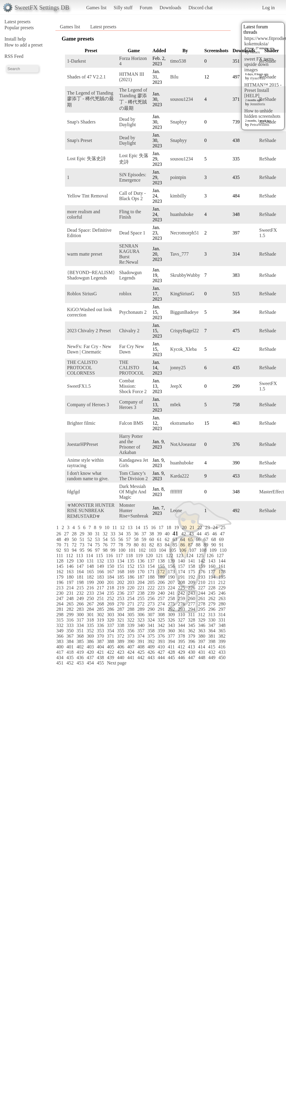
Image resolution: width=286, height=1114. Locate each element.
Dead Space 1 (132, 232)
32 (105, 533)
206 (161, 582)
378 (181, 636)
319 (100, 619)
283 (80, 609)
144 (222, 560)
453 (80, 662)
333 (70, 625)
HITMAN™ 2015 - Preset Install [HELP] (263, 90)
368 (80, 636)
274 (161, 603)
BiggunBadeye (184, 312)
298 (59, 614)
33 (113, 533)
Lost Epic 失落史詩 (86, 158)
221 (140, 587)
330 (211, 619)
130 (80, 560)
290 (151, 609)
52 (89, 539)
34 (120, 533)
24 (215, 527)
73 (82, 544)
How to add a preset (23, 44)
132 (100, 560)
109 (213, 550)
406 (120, 646)
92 (58, 550)
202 (120, 582)
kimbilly (178, 195)
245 (211, 593)
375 (151, 636)
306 (140, 614)
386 (90, 641)
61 (159, 539)
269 (110, 603)
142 (201, 560)
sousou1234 (181, 99)
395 (181, 641)
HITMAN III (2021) (131, 77)
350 (70, 630)
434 (59, 657)
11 (114, 527)
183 (100, 577)
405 (110, 646)
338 (120, 625)
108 (202, 550)
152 (130, 566)
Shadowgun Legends (130, 275)
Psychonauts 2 (133, 312)
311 (191, 614)
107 (192, 550)
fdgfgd (73, 491)
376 (161, 636)
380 (201, 636)
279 (211, 603)
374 (140, 636)
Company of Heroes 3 (88, 404)
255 (140, 598)
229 (222, 587)
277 (191, 603)
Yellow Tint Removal (87, 195)
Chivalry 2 (129, 330)
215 (80, 587)
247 (59, 598)
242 (181, 593)
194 (211, 577)
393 (161, 641)
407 (130, 646)
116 (109, 555)
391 (140, 641)
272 (140, 603)
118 (129, 555)
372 (120, 636)
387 (100, 641)
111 (59, 555)
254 (130, 598)
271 (130, 603)
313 (211, 614)
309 (171, 614)
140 (181, 560)
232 (80, 593)
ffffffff (176, 491)
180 (70, 577)
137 (151, 560)
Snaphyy (178, 121)
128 (59, 560)
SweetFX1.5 (79, 386)
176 (201, 571)
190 (171, 577)
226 (191, 587)
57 (128, 539)
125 (199, 555)
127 (220, 555)
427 (161, 652)
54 (105, 539)
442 (140, 657)
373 (130, 636)
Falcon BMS (131, 423)
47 (222, 533)
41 (175, 533)
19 (176, 527)
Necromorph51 (184, 232)
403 (90, 646)
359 (161, 630)
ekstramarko (182, 423)
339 (130, 625)
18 (168, 527)
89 (205, 544)
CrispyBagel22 (184, 330)
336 (100, 625)
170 (140, 571)
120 (149, 555)
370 (100, 636)
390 (130, 641)
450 (222, 657)
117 (119, 555)
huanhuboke (181, 214)
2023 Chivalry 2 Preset (89, 330)
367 (70, 636)
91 (221, 544)
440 (120, 657)
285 (100, 609)
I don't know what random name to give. (88, 476)
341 (151, 625)
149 (100, 566)
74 (89, 544)
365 (222, 630)
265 (70, 603)
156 (171, 566)
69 (221, 539)
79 (128, 544)
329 (201, 619)
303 (110, 614)
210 (201, 582)
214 (70, 587)
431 (201, 652)
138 (161, 560)
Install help (15, 38)
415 (211, 646)
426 (151, 652)
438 (100, 657)
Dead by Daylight (127, 122)
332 (59, 625)
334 (80, 625)
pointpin (178, 177)
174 (181, 571)
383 (59, 641)
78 (120, 544)
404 (100, 646)
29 (82, 533)
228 (211, 587)
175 (191, 571)
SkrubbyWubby (185, 275)
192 (191, 577)
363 (201, 630)
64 (182, 539)
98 (105, 550)
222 (151, 587)
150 (110, 566)
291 (161, 609)
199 (90, 582)
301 (90, 614)
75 (97, 544)
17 (160, 527)
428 (171, 652)
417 (59, 652)
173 (171, 571)
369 (90, 636)
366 (59, 636)
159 (201, 566)
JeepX (176, 386)
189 (161, 577)
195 (222, 577)
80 (136, 544)
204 (140, 582)
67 (205, 539)
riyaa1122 (257, 78)
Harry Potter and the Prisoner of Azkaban (131, 444)
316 (70, 619)
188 (151, 577)
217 (100, 587)
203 (130, 582)
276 (181, 603)
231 (70, 593)
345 (191, 625)
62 (167, 539)
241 (171, 593)
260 (191, 598)
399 (222, 641)
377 (171, 636)
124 (189, 555)
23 (207, 527)
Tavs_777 (179, 254)
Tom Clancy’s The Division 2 (133, 476)
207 (171, 582)
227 (201, 587)
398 (211, 641)
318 (90, 619)
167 (110, 571)
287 (120, 609)
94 (74, 550)
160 (211, 566)
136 (140, 560)
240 (161, 593)
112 (69, 555)
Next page (116, 662)
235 (110, 593)
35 (128, 533)
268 (100, 603)
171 (151, 571)
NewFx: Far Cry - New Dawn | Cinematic (89, 349)
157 (181, 566)
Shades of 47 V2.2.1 (86, 76)
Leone (176, 510)
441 (130, 657)
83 (159, 544)
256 (151, 598)
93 (66, 550)
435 (70, 657)
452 (70, 662)
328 (191, 619)
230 (59, 593)
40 (167, 533)
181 (80, 577)
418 (70, 652)
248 (70, 598)
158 (191, 566)
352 (90, 630)
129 (70, 560)
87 (190, 544)
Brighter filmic (81, 423)
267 (90, 603)
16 (153, 527)
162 (59, 571)
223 (161, 587)
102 (142, 550)
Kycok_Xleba (183, 349)
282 (70, 609)
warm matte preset (84, 254)
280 (222, 603)
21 (191, 527)
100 (121, 550)
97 (97, 550)
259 (181, 598)
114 (89, 555)
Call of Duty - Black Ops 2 (132, 196)
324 (151, 619)
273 (151, 603)
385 (80, 641)
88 (198, 544)
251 (100, 598)
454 (90, 662)
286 (110, 609)
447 (191, 657)
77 (113, 544)
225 (181, 587)
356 (130, 630)
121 (159, 555)
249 (80, 598)
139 (171, 560)
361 (181, 630)
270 (120, 603)
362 (191, 630)
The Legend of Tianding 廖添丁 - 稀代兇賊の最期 (90, 98)
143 (211, 560)
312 (201, 614)
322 (130, 619)
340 (140, 625)
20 (184, 527)
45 (206, 533)
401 (70, 646)
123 (179, 555)
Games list (96, 7)
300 (80, 614)
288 (130, 609)
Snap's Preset (79, 140)
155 (161, 566)
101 (132, 550)
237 (130, 593)
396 (191, 641)
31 (97, 533)
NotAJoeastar (183, 444)
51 (82, 539)
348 (222, 625)
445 (171, 657)
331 (222, 619)
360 (171, 630)
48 (58, 539)
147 (80, 566)
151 (120, 566)
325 (161, 619)
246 (222, 593)
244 (201, 593)
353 (100, 630)
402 (80, 646)
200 (100, 582)
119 (139, 555)
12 (122, 527)
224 (171, 587)
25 (222, 527)
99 (113, 550)
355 (120, 630)
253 (120, 598)
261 (201, 598)
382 (222, 636)
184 (110, 577)
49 (66, 539)
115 (99, 555)
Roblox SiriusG (82, 293)
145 (59, 566)
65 (190, 539)
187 (140, 577)
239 (151, 593)
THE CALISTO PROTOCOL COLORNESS (82, 368)
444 (161, 657)
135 (130, 560)
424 (130, 652)
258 (171, 598)
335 (90, 625)
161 (222, 566)
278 (201, 603)
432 (211, 652)
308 (161, 614)
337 (110, 625)
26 (58, 533)
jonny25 (178, 367)
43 (191, 533)
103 (152, 550)
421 (100, 652)
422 (110, 652)
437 (90, 657)
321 (120, 619)
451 (59, 662)
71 (66, 544)
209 (191, 582)
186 (130, 577)
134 (120, 560)
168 (120, 571)
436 (80, 657)
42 (183, 533)
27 (66, 533)
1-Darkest (76, 61)
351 (80, 630)
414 (201, 646)
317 (80, 619)
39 (159, 533)
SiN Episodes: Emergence (132, 177)
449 (211, 657)
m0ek (175, 404)
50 (74, 539)
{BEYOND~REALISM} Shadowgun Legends (91, 275)
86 (182, 544)
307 (151, 614)
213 (59, 587)
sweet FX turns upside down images (258, 64)
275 (171, 603)
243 (191, 593)
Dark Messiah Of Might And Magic (132, 492)
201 (110, 582)
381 (211, 636)
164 (80, 571)
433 (222, 652)
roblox (125, 293)
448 (201, 657)
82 (151, 544)
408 (140, 646)
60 (151, 539)
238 (140, 593)
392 (151, 641)
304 (120, 614)
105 (172, 550)
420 (90, 652)
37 (144, 533)
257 (161, 598)
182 (90, 577)
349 (59, 630)
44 (199, 533)
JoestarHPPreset (82, 444)
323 (140, 619)
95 (82, 550)
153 (140, 566)
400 (59, 646)
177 (211, 571)
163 (70, 571)
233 (90, 593)
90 (213, 544)
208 (181, 582)
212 (221, 582)
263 (222, 598)
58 (136, 539)
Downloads (170, 7)
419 (80, 652)
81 (144, 544)
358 (151, 630)
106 (182, 550)
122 (169, 555)
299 (70, 614)
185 (120, 577)
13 (130, 527)
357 (140, 630)
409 (151, 646)
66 (198, 539)
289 (140, 609)
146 (70, 566)
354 (110, 630)
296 (211, 609)
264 (59, 603)
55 (113, 539)
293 (181, 609)
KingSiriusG (182, 293)
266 (80, 603)
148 (90, 566)
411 (171, 646)
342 (161, 625)
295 (201, 609)
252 (110, 598)
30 (89, 533)
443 (151, 657)
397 (201, 641)
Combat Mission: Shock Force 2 (133, 386)
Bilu (174, 76)
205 (151, 582)
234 (100, 593)
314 (221, 614)
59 (144, 539)
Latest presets (17, 21)
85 (174, 544)
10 (107, 527)
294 (191, 609)
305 (130, 614)
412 (181, 646)
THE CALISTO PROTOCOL (131, 368)
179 (59, 577)
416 (221, 646)
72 (74, 544)
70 (58, 544)
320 (110, 619)
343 (171, 625)
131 (90, 560)
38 (151, 533)
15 (145, 527)
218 (110, 587)
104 (162, 550)
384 (70, 641)
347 (211, 625)
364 (211, 630)
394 (171, 641)
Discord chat (200, 7)
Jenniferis (257, 104)
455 (100, 662)
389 (120, 641)
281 (59, 609)
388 (110, 641)
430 (191, 652)
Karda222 (179, 475)
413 (191, 646)
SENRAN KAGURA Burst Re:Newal (129, 254)
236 (120, 593)
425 (140, 652)
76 (105, 544)
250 (90, 598)
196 (59, 582)
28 (74, 533)
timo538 (178, 61)
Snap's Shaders (81, 121)
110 (223, 550)
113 (79, 555)
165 (90, 571)
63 (174, 539)
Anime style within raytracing (85, 463)
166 (100, 571)
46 (214, 533)
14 (137, 527)
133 (110, 560)
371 (110, 636)
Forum (146, 7)
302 (100, 614)
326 (171, 619)
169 (130, 571)
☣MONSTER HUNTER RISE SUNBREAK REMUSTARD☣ (90, 511)
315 (59, 619)
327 (181, 619)
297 (222, 609)
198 (80, 582)
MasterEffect (271, 491)
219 (120, 587)
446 (181, 657)
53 (97, 539)
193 (201, 577)
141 (191, 560)
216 (90, 587)
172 (161, 571)
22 (199, 527)
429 (181, 652)
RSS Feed (14, 56)
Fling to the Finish (130, 214)
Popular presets (19, 27)
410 (161, 646)
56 (120, 539)
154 (151, 566)
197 (70, 582)
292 (171, 609)
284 (90, 609)
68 (213, 539)
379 (191, 636)
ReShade (267, 61)
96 (89, 550)
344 (181, 625)
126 (210, 555)
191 (181, 577)
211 (211, 582)
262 (211, 598)
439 (110, 657)
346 (201, 625)
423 (120, 652)
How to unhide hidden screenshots (262, 113)
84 (167, 544)
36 (136, 533)
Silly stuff (123, 7)
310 (181, 614)
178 (222, 571)
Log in (268, 7)
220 (130, 587)
